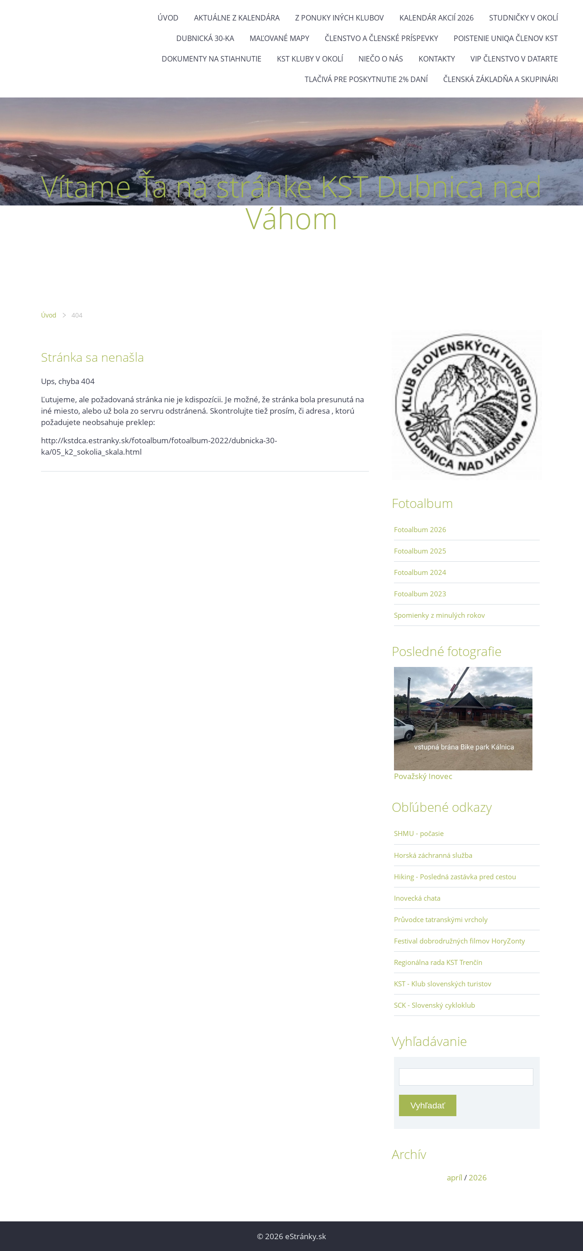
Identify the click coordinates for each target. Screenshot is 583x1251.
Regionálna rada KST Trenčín (438, 962)
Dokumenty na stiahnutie (211, 59)
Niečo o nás (380, 59)
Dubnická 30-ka (205, 38)
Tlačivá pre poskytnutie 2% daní (366, 79)
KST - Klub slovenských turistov (442, 983)
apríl (454, 1177)
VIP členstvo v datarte (514, 59)
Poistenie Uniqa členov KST (506, 38)
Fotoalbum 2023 (420, 593)
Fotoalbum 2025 (420, 550)
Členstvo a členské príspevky (381, 38)
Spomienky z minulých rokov (439, 615)
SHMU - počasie (419, 833)
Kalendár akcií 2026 (436, 18)
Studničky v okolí (523, 18)
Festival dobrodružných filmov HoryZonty (459, 940)
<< (404, 1177)
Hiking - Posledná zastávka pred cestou (455, 876)
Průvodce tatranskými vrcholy (441, 919)
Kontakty (437, 59)
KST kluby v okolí (310, 59)
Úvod (168, 18)
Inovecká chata (417, 897)
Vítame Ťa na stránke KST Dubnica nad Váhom (291, 202)
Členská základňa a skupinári (500, 79)
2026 (478, 1177)
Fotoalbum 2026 (420, 529)
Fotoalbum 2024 (420, 572)
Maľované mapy (279, 38)
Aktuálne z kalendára (237, 18)
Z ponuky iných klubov (339, 18)
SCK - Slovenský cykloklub (434, 1005)
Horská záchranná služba (433, 855)
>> (529, 1177)
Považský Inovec (423, 776)
